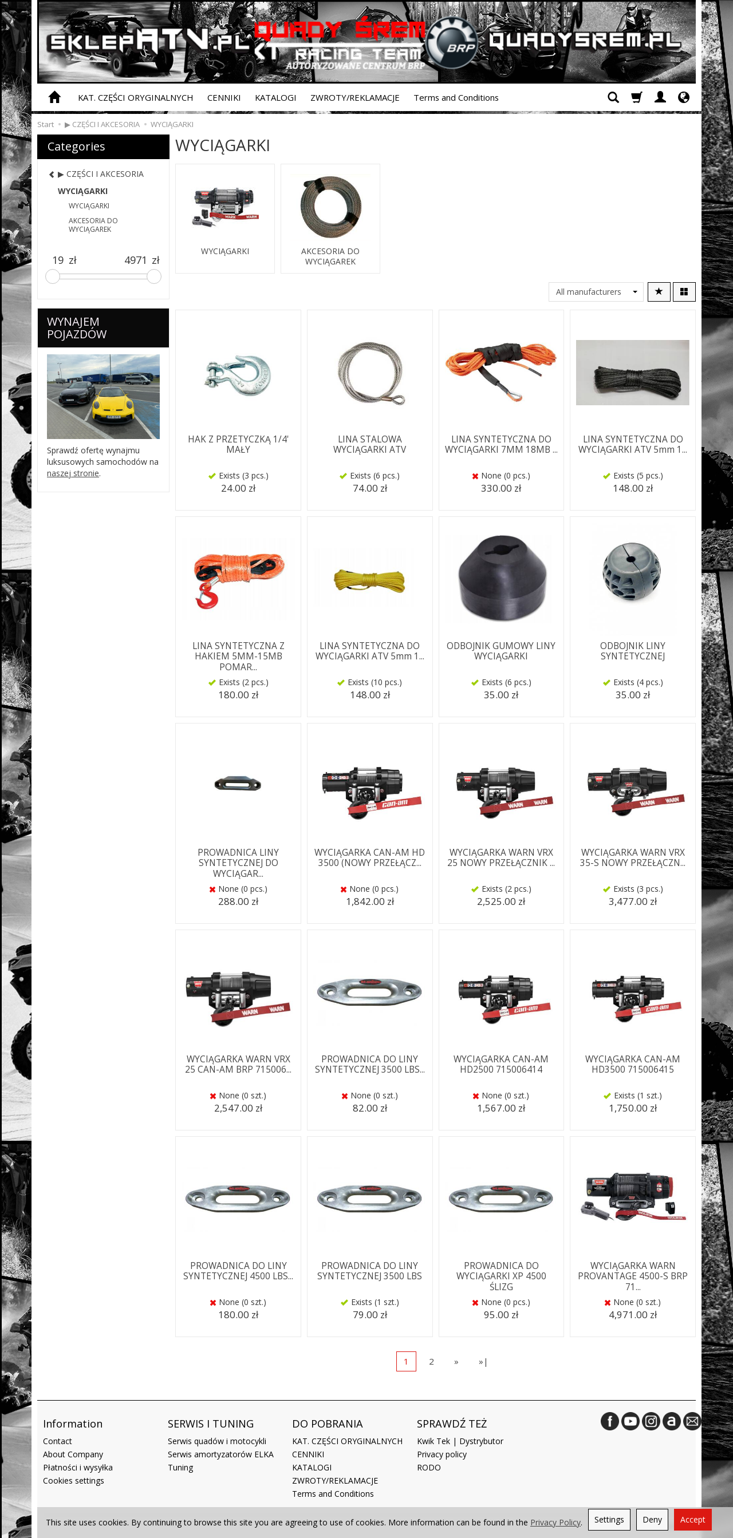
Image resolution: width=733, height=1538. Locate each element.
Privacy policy (442, 1454)
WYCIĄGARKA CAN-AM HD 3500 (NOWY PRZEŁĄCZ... (369, 858)
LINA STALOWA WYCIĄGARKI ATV (369, 444)
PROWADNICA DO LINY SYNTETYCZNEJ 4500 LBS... (238, 1271)
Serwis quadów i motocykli (217, 1441)
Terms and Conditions (456, 97)
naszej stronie (73, 473)
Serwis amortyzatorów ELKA (221, 1454)
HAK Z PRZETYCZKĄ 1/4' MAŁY (238, 444)
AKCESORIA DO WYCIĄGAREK (330, 256)
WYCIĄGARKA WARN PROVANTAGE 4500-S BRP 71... (633, 1276)
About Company (73, 1454)
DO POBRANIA (327, 1423)
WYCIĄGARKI (225, 251)
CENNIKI (224, 97)
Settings (609, 1519)
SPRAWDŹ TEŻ (452, 1423)
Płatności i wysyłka (78, 1467)
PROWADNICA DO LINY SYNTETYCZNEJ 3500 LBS (369, 1271)
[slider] (52, 276)
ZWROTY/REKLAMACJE (355, 97)
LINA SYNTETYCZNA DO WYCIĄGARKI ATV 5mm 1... (632, 444)
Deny (652, 1519)
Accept (693, 1519)
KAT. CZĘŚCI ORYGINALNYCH (136, 97)
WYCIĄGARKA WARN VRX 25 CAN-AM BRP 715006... (238, 1064)
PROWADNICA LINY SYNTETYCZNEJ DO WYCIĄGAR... (238, 863)
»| (483, 1361)
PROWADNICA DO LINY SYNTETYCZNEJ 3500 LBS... (370, 1064)
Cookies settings (73, 1480)
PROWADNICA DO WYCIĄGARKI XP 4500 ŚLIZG (501, 1276)
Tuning (180, 1467)
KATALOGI (276, 97)
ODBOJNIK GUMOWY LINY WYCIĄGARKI (501, 651)
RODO (429, 1467)
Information (73, 1423)
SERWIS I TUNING (211, 1423)
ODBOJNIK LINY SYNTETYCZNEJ (632, 651)
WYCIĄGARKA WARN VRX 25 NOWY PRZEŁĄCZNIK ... (501, 858)
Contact (57, 1441)
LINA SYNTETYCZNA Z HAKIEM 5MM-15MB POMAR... (238, 656)
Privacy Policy (555, 1522)
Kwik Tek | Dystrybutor (460, 1441)
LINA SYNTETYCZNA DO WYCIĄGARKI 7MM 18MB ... (501, 444)
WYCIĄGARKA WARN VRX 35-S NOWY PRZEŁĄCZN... (632, 858)
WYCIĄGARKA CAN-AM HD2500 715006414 (501, 1064)
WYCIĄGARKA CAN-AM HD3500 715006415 (632, 1064)
